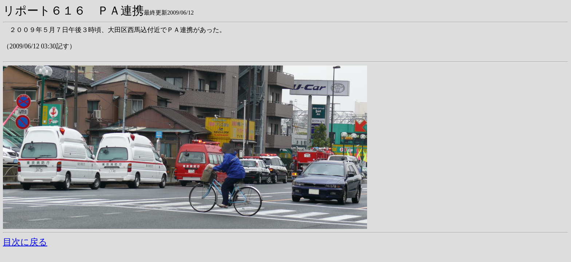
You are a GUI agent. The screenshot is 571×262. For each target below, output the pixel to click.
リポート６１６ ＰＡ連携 (73, 10)
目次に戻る (25, 242)
